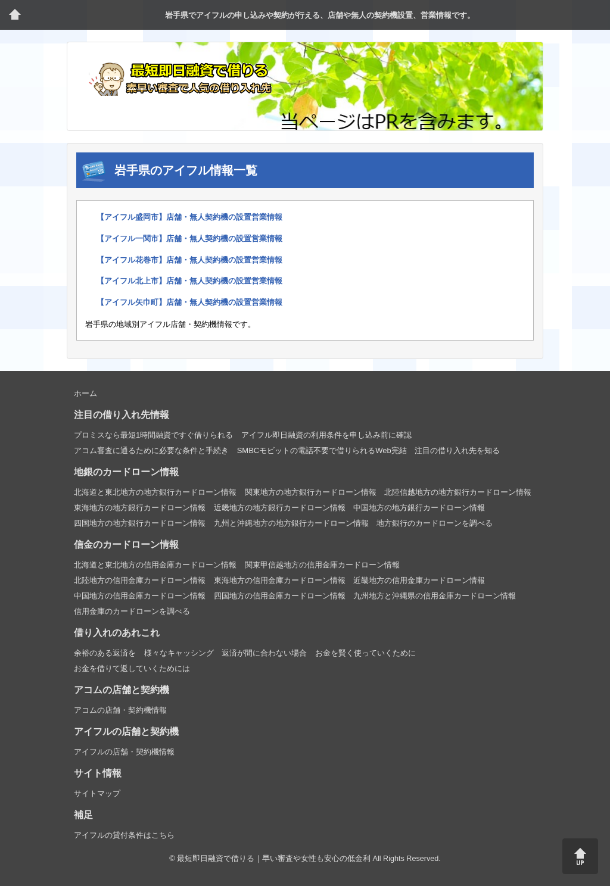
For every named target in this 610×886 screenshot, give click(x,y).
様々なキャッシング (179, 652)
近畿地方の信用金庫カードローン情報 (419, 580)
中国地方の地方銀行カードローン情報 (419, 507)
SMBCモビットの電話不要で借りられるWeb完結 (322, 450)
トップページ (15, 15)
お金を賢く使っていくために (365, 652)
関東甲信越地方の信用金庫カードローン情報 (322, 564)
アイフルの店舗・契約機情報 (124, 751)
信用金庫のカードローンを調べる (132, 611)
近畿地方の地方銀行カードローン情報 (280, 507)
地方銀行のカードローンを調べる (434, 523)
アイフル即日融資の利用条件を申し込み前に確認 (326, 434)
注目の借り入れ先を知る (457, 450)
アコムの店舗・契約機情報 (120, 710)
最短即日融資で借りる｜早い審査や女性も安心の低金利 (274, 858)
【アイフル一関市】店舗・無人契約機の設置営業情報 (189, 238)
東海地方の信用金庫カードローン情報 (280, 580)
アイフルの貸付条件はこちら (124, 835)
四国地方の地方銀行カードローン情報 (140, 523)
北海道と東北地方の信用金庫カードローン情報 (155, 564)
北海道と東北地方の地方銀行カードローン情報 (155, 492)
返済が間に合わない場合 (264, 652)
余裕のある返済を (105, 652)
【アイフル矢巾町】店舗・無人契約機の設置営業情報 (189, 302)
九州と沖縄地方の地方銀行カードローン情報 (291, 523)
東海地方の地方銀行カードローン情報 (140, 507)
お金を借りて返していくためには (132, 668)
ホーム (85, 393)
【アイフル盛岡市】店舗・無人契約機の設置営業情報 (189, 217)
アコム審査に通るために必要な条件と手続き (151, 450)
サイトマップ (97, 793)
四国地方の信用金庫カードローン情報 (280, 595)
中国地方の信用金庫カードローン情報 (140, 595)
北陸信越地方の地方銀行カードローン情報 (457, 492)
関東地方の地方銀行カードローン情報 (310, 492)
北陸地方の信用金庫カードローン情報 (140, 580)
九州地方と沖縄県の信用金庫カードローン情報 (434, 595)
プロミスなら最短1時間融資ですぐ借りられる (153, 434)
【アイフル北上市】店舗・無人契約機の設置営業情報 (189, 280)
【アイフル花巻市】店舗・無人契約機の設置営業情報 (189, 259)
